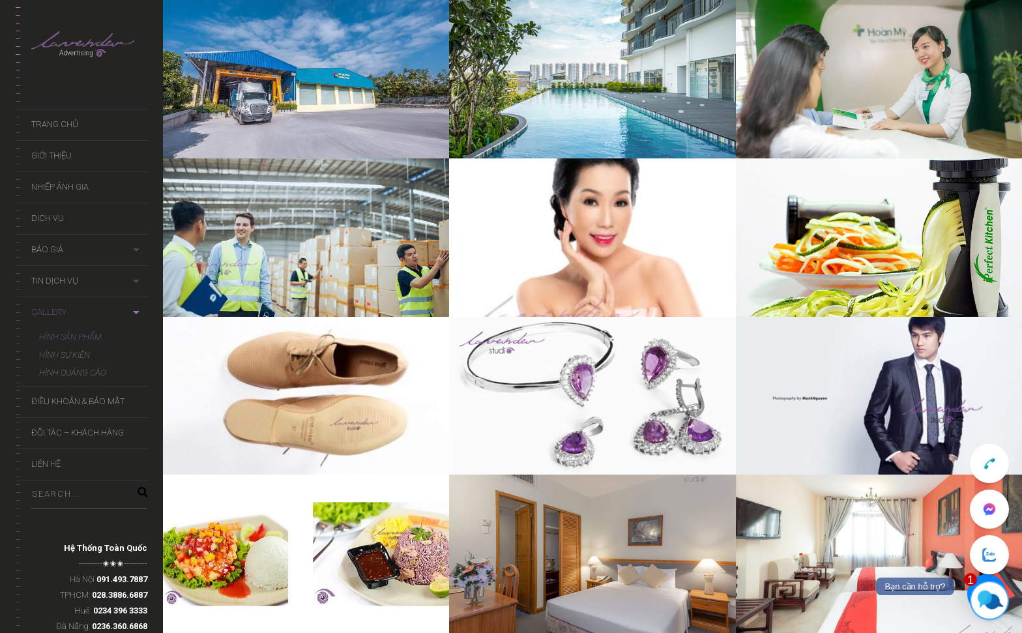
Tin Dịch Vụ (54, 281)
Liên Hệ (46, 464)
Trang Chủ (54, 124)
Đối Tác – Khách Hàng (77, 432)
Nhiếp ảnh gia (60, 187)
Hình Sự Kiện (64, 355)
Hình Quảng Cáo (72, 372)
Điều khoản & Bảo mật (77, 401)
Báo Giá (47, 249)
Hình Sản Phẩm (70, 337)
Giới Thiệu (51, 155)
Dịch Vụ (47, 218)
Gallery (48, 312)
